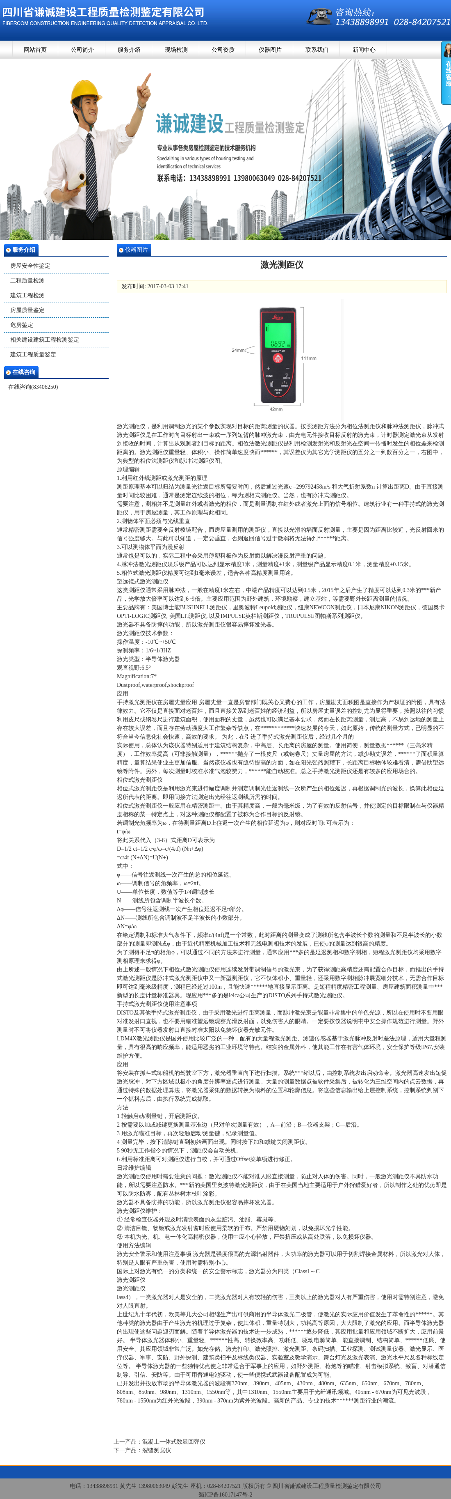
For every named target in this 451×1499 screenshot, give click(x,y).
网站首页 (35, 50)
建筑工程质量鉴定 (33, 354)
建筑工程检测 (27, 295)
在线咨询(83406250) (33, 387)
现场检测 (176, 50)
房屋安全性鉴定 (30, 266)
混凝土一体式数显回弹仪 (173, 1442)
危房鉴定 (21, 325)
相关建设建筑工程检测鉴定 (44, 340)
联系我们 (316, 50)
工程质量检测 (27, 281)
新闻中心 (364, 50)
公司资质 (223, 50)
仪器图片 (270, 50)
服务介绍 (129, 50)
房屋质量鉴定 (27, 310)
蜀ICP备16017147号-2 (225, 1495)
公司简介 (82, 50)
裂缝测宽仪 (156, 1450)
